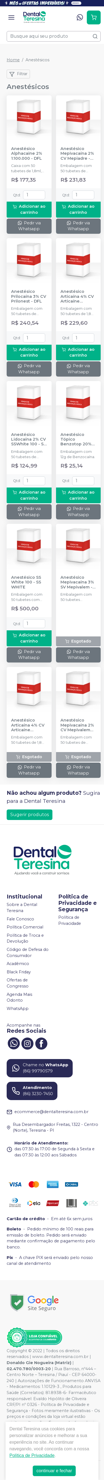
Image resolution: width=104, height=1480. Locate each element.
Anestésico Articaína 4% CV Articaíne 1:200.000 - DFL (77, 296)
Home (13, 59)
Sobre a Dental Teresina (22, 907)
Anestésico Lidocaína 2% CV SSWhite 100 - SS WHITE (28, 439)
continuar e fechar (54, 1470)
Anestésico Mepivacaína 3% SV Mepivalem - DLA (77, 582)
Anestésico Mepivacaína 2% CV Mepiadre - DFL (77, 153)
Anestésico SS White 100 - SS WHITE (26, 582)
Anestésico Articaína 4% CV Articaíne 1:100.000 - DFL (27, 725)
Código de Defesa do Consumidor (28, 952)
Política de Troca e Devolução (25, 938)
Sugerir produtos (29, 814)
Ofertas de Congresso (18, 983)
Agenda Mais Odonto (19, 997)
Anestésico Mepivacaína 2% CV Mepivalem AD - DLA (77, 725)
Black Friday (19, 971)
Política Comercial (25, 927)
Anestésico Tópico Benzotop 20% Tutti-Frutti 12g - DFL (77, 439)
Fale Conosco (20, 919)
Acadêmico (18, 963)
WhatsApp (18, 1008)
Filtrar (18, 74)
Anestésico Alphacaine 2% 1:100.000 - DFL (26, 153)
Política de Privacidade (69, 920)
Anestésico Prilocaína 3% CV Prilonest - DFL (28, 296)
